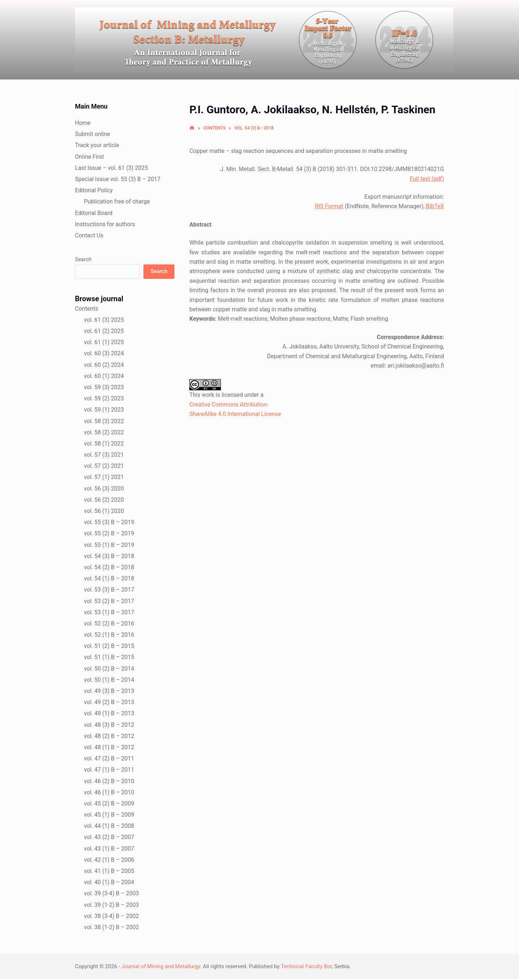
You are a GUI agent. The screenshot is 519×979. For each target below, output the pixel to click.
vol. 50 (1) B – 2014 (109, 679)
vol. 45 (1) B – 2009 (109, 814)
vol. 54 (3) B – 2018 (109, 556)
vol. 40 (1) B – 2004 (109, 882)
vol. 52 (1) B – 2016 (109, 634)
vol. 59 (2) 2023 (104, 398)
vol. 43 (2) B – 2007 (109, 837)
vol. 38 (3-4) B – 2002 (111, 916)
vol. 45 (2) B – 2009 (109, 803)
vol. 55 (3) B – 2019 (109, 522)
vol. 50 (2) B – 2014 (109, 668)
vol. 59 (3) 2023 (104, 387)
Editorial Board (93, 213)
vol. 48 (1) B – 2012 (109, 747)
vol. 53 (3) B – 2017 (109, 589)
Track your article (97, 145)
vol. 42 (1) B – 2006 (109, 859)
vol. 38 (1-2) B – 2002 (111, 927)
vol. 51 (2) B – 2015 (109, 645)
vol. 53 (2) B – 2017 (109, 601)
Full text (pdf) (427, 178)
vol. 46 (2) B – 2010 (109, 781)
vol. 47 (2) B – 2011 (109, 758)
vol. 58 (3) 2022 (104, 421)
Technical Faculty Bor (306, 966)
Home (82, 122)
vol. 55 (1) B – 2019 (109, 544)
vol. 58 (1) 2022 (104, 443)
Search (83, 259)
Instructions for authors (105, 224)
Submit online (92, 134)
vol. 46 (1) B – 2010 (109, 792)
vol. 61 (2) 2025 (104, 331)
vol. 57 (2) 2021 (104, 465)
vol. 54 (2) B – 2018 (109, 567)
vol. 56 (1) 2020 (104, 511)
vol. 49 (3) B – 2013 (109, 691)
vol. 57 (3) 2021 (104, 454)
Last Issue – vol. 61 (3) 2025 (111, 167)
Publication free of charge (117, 201)
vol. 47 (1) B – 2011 (109, 769)
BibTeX (435, 206)
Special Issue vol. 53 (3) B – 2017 (117, 179)
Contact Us (89, 235)
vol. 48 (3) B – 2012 (109, 724)
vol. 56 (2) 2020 (104, 499)
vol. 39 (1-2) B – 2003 (111, 904)
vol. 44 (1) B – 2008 (109, 825)
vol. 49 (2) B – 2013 (109, 702)
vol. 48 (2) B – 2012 (109, 736)
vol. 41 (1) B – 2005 (109, 871)
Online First (89, 156)
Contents (86, 308)
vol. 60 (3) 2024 (104, 353)
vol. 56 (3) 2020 (104, 488)
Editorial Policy (94, 190)
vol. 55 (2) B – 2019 (109, 533)
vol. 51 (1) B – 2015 (109, 657)
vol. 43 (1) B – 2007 (109, 848)
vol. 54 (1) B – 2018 (109, 578)
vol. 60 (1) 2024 (104, 376)
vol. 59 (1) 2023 (104, 409)
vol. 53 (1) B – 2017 (109, 612)
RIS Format (329, 206)
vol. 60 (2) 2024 (104, 364)
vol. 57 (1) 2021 (104, 477)
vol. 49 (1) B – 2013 (109, 713)
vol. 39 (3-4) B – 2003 (111, 893)
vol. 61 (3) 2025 (104, 319)
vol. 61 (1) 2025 (104, 342)
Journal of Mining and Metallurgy (160, 966)
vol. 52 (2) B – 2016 (109, 623)
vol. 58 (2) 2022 (104, 432)
